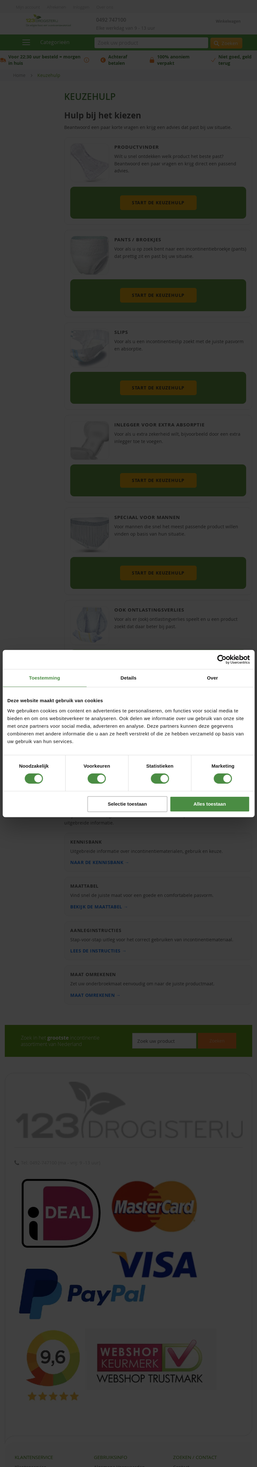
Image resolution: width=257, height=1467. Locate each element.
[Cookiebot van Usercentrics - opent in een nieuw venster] (222, 659)
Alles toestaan (209, 804)
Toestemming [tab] (44, 678)
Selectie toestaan (127, 804)
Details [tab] (129, 678)
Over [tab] (212, 678)
